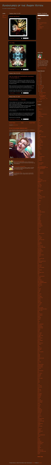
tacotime (39, 414)
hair (38, 234)
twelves (39, 436)
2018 (39, 74)
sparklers (39, 395)
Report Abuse (40, 456)
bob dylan (39, 143)
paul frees (39, 334)
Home (22, 122)
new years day (40, 315)
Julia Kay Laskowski (41, 267)
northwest (39, 317)
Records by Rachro (42, 59)
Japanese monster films (42, 261)
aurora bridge (40, 125)
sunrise (39, 405)
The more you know (41, 418)
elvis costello (40, 198)
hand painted (40, 237)
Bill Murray (40, 140)
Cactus (39, 151)
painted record (40, 326)
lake (38, 274)
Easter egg (39, 195)
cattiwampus (40, 160)
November (41, 87)
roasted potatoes (40, 364)
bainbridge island (40, 131)
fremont (39, 219)
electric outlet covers (41, 196)
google (39, 230)
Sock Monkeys (40, 27)
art (38, 121)
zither (39, 453)
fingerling (39, 210)
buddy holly (39, 147)
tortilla (39, 432)
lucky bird (39, 288)
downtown (39, 191)
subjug (33, 462)
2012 (39, 82)
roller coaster (40, 365)
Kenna (39, 271)
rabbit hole (39, 349)
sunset (39, 407)
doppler (39, 189)
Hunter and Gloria (14, 16)
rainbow (39, 354)
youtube (39, 452)
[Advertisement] (43, 36)
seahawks (39, 375)
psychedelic (39, 344)
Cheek (38, 165)
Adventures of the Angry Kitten (22, 5)
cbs (38, 161)
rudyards (39, 368)
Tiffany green (40, 426)
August (41, 88)
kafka (38, 268)
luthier (39, 291)
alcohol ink (39, 115)
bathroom (39, 134)
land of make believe (41, 276)
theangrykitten (40, 423)
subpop (39, 403)
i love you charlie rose (41, 247)
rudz (38, 369)
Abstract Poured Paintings (42, 22)
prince (39, 341)
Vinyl (38, 21)
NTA (38, 320)
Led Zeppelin (40, 279)
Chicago (39, 169)
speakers (39, 397)
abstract (39, 111)
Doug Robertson (40, 190)
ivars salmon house (41, 258)
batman (39, 135)
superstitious (40, 410)
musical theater (40, 307)
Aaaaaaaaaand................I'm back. (17, 99)
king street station (41, 272)
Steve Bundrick (40, 400)
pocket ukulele (40, 337)
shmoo (39, 380)
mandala (39, 295)
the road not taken (41, 421)
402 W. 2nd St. (40, 109)
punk (38, 345)
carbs (38, 155)
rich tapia (39, 361)
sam (38, 371)
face (38, 203)
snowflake (39, 389)
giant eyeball (40, 224)
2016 (39, 77)
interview (39, 256)
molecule (39, 298)
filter (38, 208)
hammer (39, 235)
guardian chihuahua (41, 233)
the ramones (40, 419)
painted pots (40, 325)
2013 (39, 81)
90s (38, 110)
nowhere (39, 319)
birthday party (40, 141)
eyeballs (39, 201)
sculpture (39, 374)
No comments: (17, 38)
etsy (38, 199)
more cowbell (40, 302)
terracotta (39, 416)
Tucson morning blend (41, 434)
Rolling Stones (40, 366)
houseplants (40, 243)
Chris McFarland (40, 173)
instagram (39, 253)
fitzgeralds (39, 214)
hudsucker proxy (40, 245)
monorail (39, 301)
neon (38, 311)
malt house (39, 293)
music (38, 306)
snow (38, 388)
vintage (39, 439)
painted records (40, 327)
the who (39, 422)
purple (39, 346)
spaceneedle (40, 394)
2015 (39, 78)
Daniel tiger (40, 185)
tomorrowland (40, 431)
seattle (39, 376)
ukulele (39, 438)
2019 (39, 72)
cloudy (39, 175)
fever (38, 206)
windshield (39, 447)
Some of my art (4, 16)
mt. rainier (39, 303)
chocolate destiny (40, 172)
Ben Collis (39, 138)
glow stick (39, 227)
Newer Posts (12, 122)
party (39, 331)
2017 (39, 75)
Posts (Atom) (16, 125)
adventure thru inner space (42, 114)
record (39, 356)
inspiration (39, 252)
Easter (39, 194)
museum (39, 305)
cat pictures (40, 157)
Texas (38, 417)
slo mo (39, 384)
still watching (40, 402)
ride (38, 363)
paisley (39, 330)
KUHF (38, 273)
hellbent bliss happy (41, 239)
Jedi (38, 263)
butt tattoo (39, 148)
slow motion (40, 385)
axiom (38, 129)
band (38, 132)
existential (39, 200)
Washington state (40, 442)
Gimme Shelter (40, 225)
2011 (39, 84)
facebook (39, 204)
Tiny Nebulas (40, 24)
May (40, 91)
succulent (39, 404)
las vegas (39, 277)
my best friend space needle (42, 308)
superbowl (39, 408)
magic (38, 292)
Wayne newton (40, 443)
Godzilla (39, 229)
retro (39, 360)
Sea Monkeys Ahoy (41, 26)
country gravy (40, 179)
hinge (38, 240)
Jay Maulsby (40, 262)
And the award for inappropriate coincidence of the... (42, 96)
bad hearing (40, 130)
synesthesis (39, 412)
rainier (39, 355)
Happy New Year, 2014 (17, 172)
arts (38, 124)
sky (38, 383)
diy (38, 188)
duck (38, 193)
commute (39, 178)
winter (39, 448)
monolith (39, 300)
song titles (39, 390)
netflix (39, 312)
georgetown (39, 223)
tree (38, 433)
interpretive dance (41, 254)
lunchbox (39, 290)
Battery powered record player (42, 137)
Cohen (39, 177)
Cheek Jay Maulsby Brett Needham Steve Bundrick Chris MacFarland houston (43, 167)
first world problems (41, 211)
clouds (39, 174)
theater (39, 424)
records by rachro (41, 358)
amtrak (39, 119)
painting (39, 329)
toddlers (39, 429)
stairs (39, 398)
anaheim (39, 120)
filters (39, 209)
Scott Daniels (40, 373)
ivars (38, 257)
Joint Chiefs (39, 266)
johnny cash (40, 264)
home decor (39, 242)
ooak (38, 322)
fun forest (39, 220)
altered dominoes (40, 116)
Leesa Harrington (40, 281)
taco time (39, 413)
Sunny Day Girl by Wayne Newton (19, 166)
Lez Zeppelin (40, 283)
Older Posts (32, 122)
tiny (38, 427)
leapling (39, 278)
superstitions (40, 409)
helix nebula (40, 238)
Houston (39, 244)
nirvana (39, 316)
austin (39, 127)
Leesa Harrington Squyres (42, 282)
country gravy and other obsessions (42, 181)
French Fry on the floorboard (19, 160)
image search (40, 249)
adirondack (39, 112)
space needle (40, 393)
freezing (39, 218)
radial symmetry (40, 351)
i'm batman (39, 248)
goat (38, 228)
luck (38, 287)
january (39, 259)
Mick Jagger (40, 296)
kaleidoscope (40, 269)
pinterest (39, 336)
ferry (39, 205)
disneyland (39, 186)
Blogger (40, 462)
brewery (39, 146)
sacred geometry (40, 370)
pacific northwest (40, 324)
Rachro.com (4, 17)
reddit (39, 359)
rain (38, 353)
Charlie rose (40, 164)
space (38, 392)
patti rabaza (40, 332)
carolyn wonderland (41, 156)
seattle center (40, 378)
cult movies (39, 184)
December (41, 85)
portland (39, 339)
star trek (39, 399)
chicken (39, 170)
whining (39, 446)
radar (39, 350)
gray (38, 232)
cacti (38, 150)
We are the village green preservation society (18, 128)
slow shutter (40, 387)
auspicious (39, 126)
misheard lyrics (40, 297)
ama (38, 117)
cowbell (39, 182)
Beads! (39, 29)
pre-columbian (40, 340)
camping (39, 152)
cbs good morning (40, 162)
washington (39, 441)
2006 (40, 101)
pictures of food (40, 335)
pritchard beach (40, 342)
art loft (39, 122)
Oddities (39, 25)
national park (40, 310)
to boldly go (40, 428)
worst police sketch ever (42, 451)
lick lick (39, 286)
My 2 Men (12, 43)
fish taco (39, 213)
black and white (40, 142)
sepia (38, 379)
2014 (39, 80)
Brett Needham (40, 145)
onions (39, 321)
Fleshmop (39, 215)
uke (38, 437)
